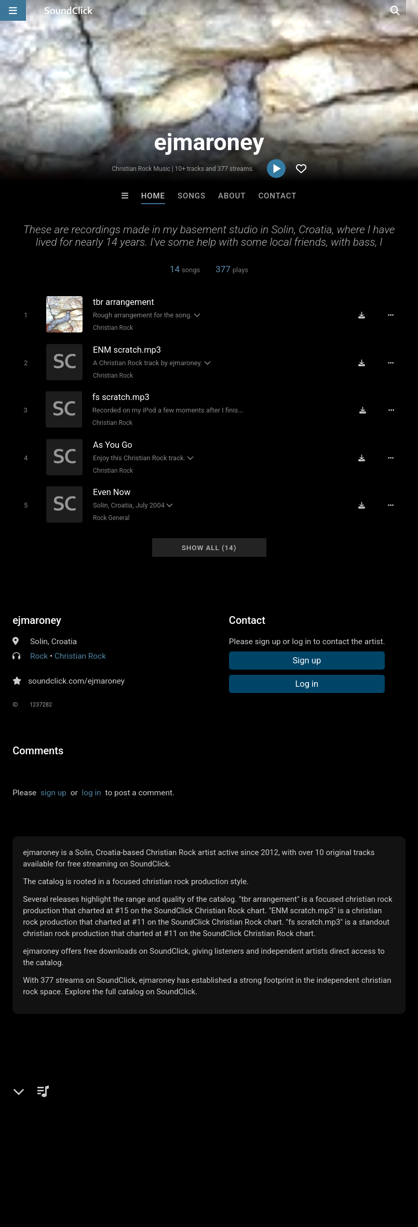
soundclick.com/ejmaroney (76, 679)
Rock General (110, 517)
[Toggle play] (25, 315)
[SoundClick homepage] (68, 10)
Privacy (248, 1165)
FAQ (43, 1165)
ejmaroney (36, 618)
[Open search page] (407, 10)
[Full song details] (391, 315)
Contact (277, 196)
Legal (280, 1165)
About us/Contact (92, 1165)
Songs (192, 196)
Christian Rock (112, 327)
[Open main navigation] (13, 10)
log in (91, 791)
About (232, 196)
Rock (39, 654)
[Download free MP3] (362, 315)
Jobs (142, 1165)
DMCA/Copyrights (193, 1165)
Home (153, 196)
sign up (53, 791)
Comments (37, 749)
